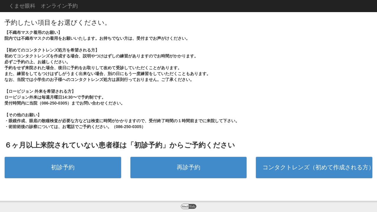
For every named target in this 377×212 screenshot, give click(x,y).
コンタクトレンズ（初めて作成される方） (317, 167)
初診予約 (63, 167)
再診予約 (188, 167)
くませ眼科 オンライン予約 (43, 6)
